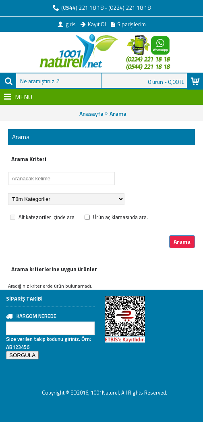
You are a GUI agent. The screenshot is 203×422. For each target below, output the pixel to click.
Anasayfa (91, 113)
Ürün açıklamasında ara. (116, 217)
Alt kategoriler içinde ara (42, 217)
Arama (118, 113)
